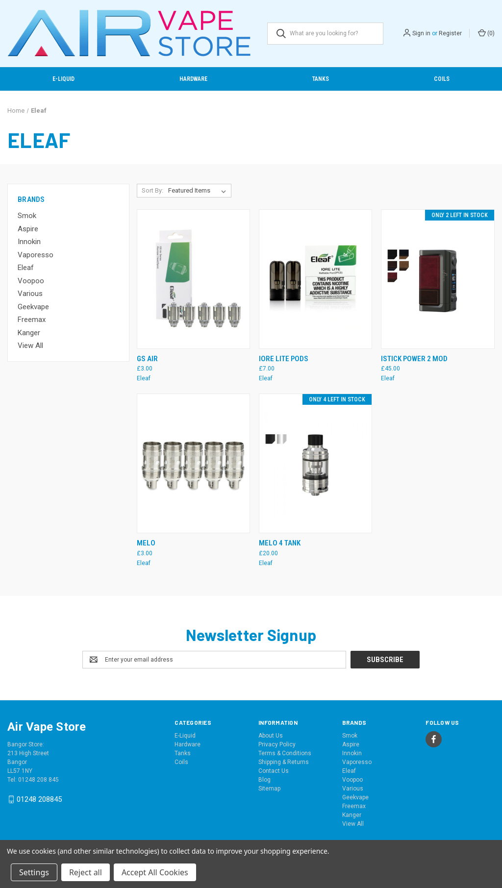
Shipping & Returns (283, 762)
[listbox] (199, 190)
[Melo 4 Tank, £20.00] (315, 463)
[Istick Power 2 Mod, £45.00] (437, 279)
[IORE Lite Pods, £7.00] (315, 279)
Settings (34, 872)
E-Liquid (63, 78)
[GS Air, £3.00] (193, 279)
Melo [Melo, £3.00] (146, 543)
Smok (27, 215)
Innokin (29, 241)
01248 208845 (39, 799)
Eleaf (26, 267)
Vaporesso (35, 254)
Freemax (32, 319)
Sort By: (152, 190)
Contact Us (273, 770)
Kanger (29, 332)
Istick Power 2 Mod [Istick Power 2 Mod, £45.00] (414, 358)
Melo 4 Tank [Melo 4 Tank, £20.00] (280, 543)
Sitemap (269, 788)
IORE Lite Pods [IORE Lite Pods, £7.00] (283, 358)
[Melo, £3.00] (193, 463)
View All (30, 345)
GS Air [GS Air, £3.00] (147, 358)
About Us (270, 735)
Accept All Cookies (155, 872)
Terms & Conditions (284, 753)
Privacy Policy (277, 744)
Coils (442, 78)
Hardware (193, 78)
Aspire (28, 228)
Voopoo (31, 280)
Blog (264, 779)
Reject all (85, 872)
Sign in (421, 33)
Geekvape (33, 306)
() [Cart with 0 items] (486, 33)
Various (30, 293)
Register (450, 33)
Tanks (320, 78)
